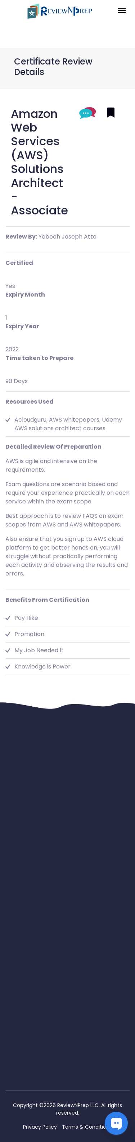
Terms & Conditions (87, 1126)
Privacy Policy (40, 1126)
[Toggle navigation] (122, 11)
